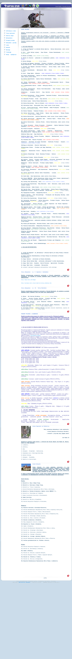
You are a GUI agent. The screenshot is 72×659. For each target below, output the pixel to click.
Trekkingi (8, 52)
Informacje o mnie (11, 31)
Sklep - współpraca (11, 54)
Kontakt (8, 47)
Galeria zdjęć (10, 35)
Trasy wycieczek (10, 33)
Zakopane (28, 655)
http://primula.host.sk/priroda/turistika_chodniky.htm (36, 333)
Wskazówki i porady (11, 42)
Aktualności (9, 38)
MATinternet (22, 655)
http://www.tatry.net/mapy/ (28, 329)
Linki (7, 45)
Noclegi (8, 49)
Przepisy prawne (10, 40)
